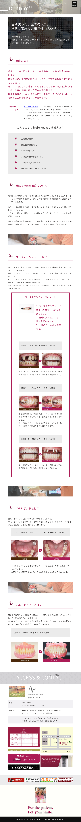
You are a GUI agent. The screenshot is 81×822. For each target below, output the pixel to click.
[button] (74, 4)
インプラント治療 (31, 106)
